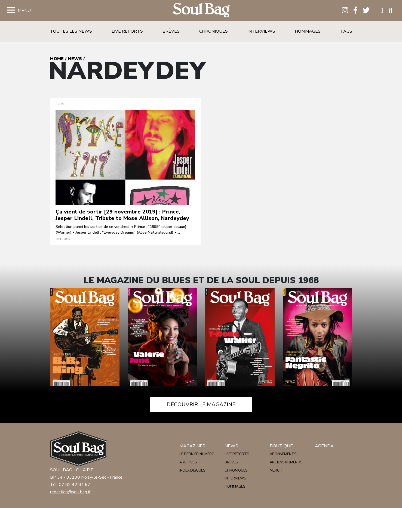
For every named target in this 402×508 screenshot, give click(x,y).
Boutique (281, 446)
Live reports (127, 31)
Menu (24, 11)
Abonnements (283, 454)
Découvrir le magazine (201, 404)
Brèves (171, 31)
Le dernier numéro (196, 454)
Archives (188, 462)
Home (57, 59)
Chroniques (213, 31)
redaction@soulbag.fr (70, 492)
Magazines (192, 446)
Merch (276, 470)
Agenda (324, 446)
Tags (346, 31)
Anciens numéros (286, 462)
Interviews (261, 31)
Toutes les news (71, 31)
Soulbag (201, 10)
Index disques (192, 470)
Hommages (308, 31)
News (75, 59)
